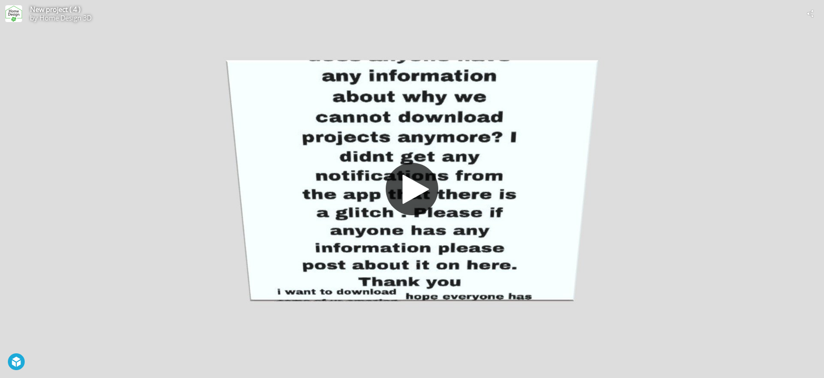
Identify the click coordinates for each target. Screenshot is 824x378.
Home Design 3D (65, 18)
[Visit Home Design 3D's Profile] (13, 13)
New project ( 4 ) (55, 9)
